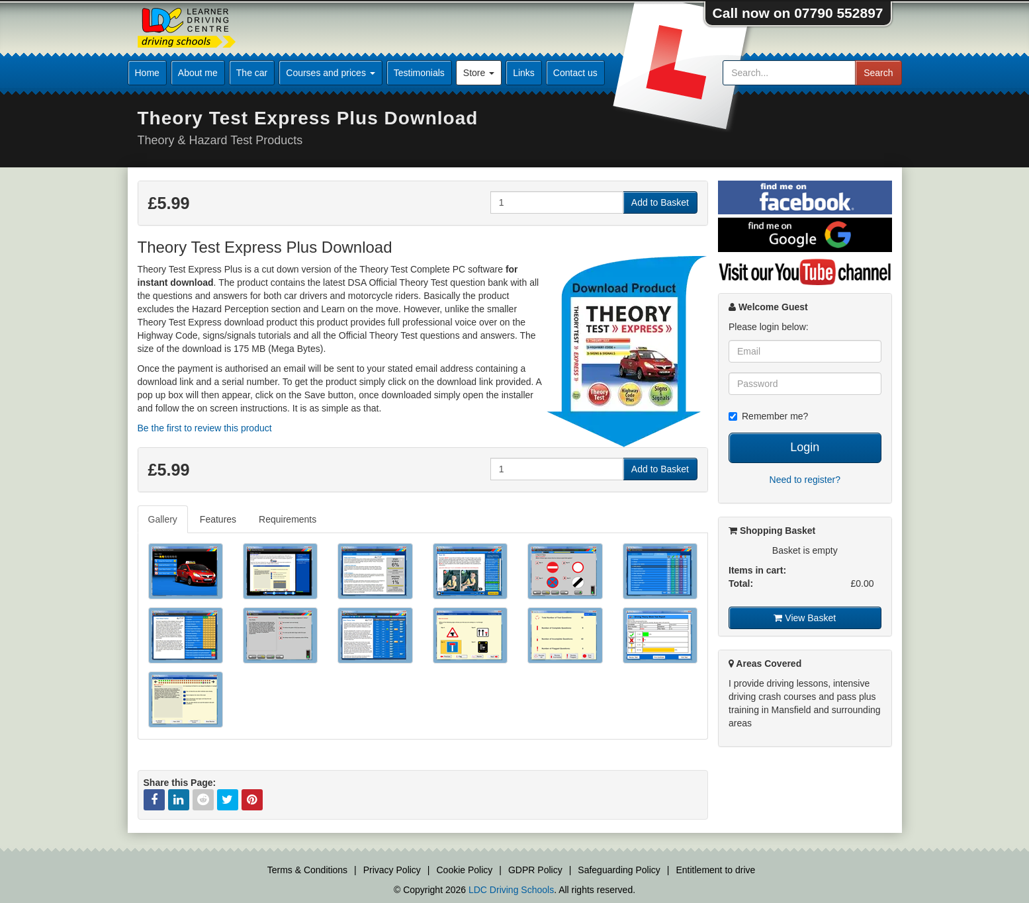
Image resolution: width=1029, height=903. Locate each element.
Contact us (575, 72)
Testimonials (419, 72)
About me (198, 72)
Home (147, 72)
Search (878, 72)
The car (251, 72)
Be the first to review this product (205, 428)
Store (478, 72)
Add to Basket (660, 202)
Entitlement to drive (715, 870)
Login (804, 447)
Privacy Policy (392, 870)
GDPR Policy (535, 870)
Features (218, 519)
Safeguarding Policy (619, 870)
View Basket (805, 618)
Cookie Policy (465, 870)
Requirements (287, 519)
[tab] (163, 519)
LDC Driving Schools (511, 889)
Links (524, 72)
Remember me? (768, 416)
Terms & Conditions (307, 870)
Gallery (162, 519)
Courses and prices (330, 72)
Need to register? (805, 479)
